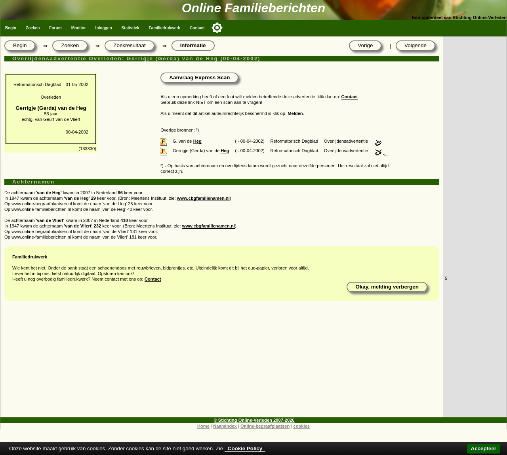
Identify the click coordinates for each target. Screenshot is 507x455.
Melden (295, 113)
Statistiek (130, 28)
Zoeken (33, 28)
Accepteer (483, 448)
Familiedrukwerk (164, 28)
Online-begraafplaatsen (265, 426)
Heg (197, 141)
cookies (301, 426)
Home (203, 426)
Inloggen (103, 28)
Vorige (365, 45)
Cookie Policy (245, 448)
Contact (197, 28)
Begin (10, 28)
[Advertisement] (221, 361)
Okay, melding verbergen (387, 287)
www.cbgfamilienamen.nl (203, 198)
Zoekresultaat (129, 45)
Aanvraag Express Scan (199, 77)
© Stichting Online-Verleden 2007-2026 (254, 420)
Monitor (78, 28)
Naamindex (225, 426)
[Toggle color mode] (217, 28)
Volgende (415, 45)
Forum (55, 28)
